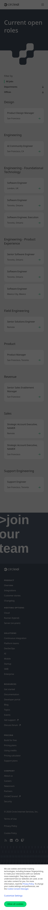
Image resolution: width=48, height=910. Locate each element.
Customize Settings (13, 895)
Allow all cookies (15, 904)
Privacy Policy (28, 884)
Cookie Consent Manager (17, 889)
